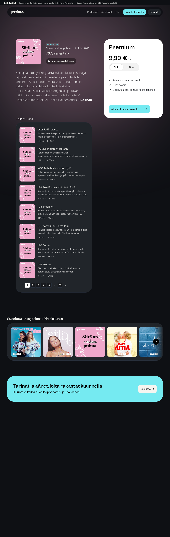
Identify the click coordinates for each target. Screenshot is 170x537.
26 (60, 285)
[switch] (116, 67)
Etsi (117, 12)
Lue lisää (113, 3)
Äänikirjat (106, 12)
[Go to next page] (65, 285)
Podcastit (92, 12)
